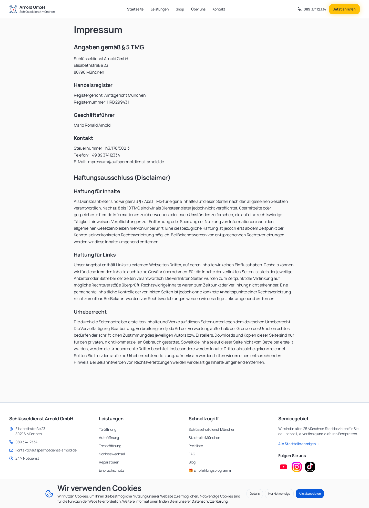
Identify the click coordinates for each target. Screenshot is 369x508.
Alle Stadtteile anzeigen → (299, 443)
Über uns (198, 9)
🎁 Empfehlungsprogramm (210, 470)
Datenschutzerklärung (209, 501)
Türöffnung (107, 429)
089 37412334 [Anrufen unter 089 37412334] (26, 441)
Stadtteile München (204, 437)
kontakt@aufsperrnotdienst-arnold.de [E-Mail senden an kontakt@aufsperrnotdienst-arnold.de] (46, 450)
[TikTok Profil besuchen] (310, 467)
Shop (180, 9)
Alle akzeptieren (310, 493)
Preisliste (196, 445)
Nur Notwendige (279, 493)
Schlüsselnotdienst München (212, 429)
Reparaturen (109, 462)
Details (255, 493)
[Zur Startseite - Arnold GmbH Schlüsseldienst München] (32, 9)
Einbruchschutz (111, 470)
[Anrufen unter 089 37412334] (312, 9)
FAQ (192, 453)
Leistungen (159, 9)
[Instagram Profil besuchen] (297, 467)
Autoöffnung (109, 437)
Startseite (135, 9)
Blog (192, 462)
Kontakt (218, 9)
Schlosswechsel (112, 453)
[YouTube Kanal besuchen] (283, 467)
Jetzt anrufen (344, 9)
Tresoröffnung (110, 445)
